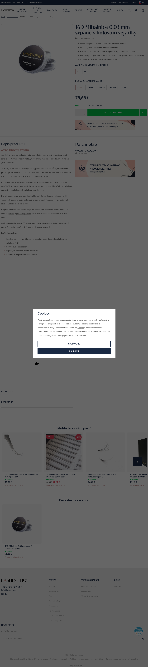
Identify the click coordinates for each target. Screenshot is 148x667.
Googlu (81, 327)
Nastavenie (74, 343)
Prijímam (74, 351)
